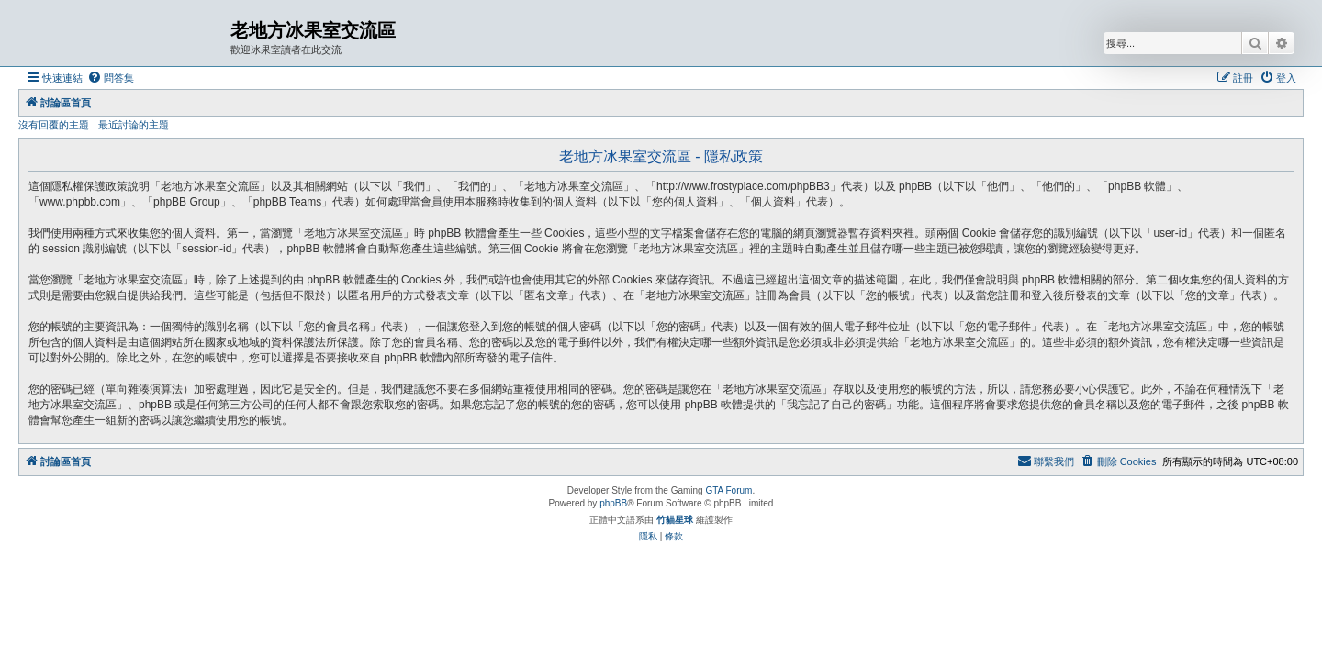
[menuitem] (110, 78)
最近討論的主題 (133, 124)
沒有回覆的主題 (53, 124)
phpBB (613, 503)
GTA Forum (728, 490)
